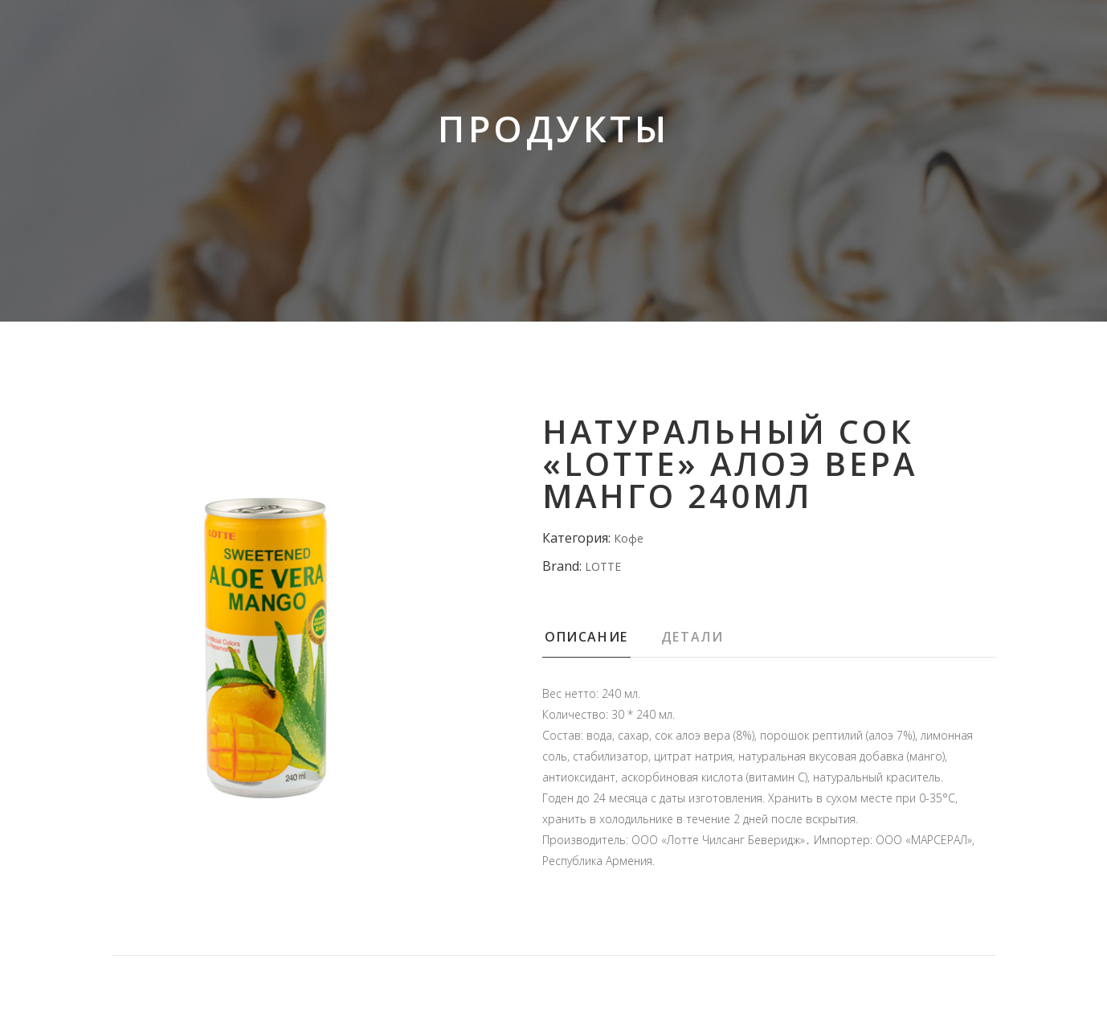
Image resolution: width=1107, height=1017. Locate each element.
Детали (692, 637)
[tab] (600, 641)
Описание (586, 637)
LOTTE (603, 566)
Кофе (628, 538)
